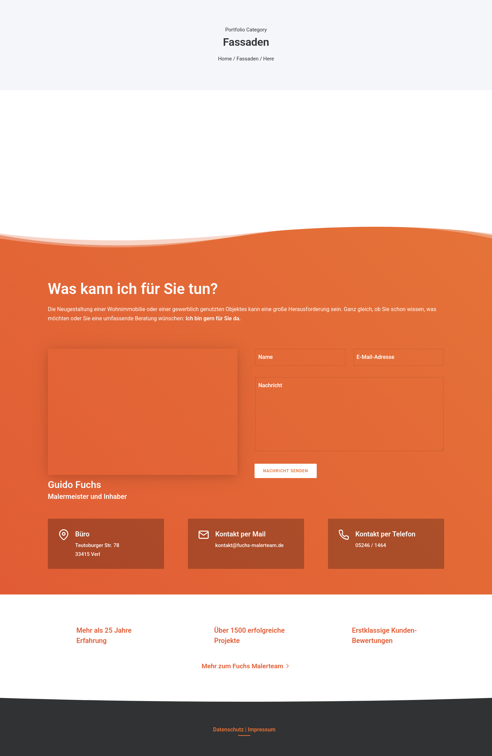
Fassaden (247, 59)
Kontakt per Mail (240, 534)
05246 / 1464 (370, 545)
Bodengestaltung (310, 13)
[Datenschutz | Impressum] (244, 729)
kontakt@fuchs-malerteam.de (249, 545)
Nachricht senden (285, 470)
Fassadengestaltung (363, 13)
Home (225, 59)
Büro (82, 534)
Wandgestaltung (262, 13)
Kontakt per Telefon (385, 534)
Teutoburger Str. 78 (97, 545)
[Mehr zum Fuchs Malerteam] (246, 666)
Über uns (461, 13)
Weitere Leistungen (419, 13)
